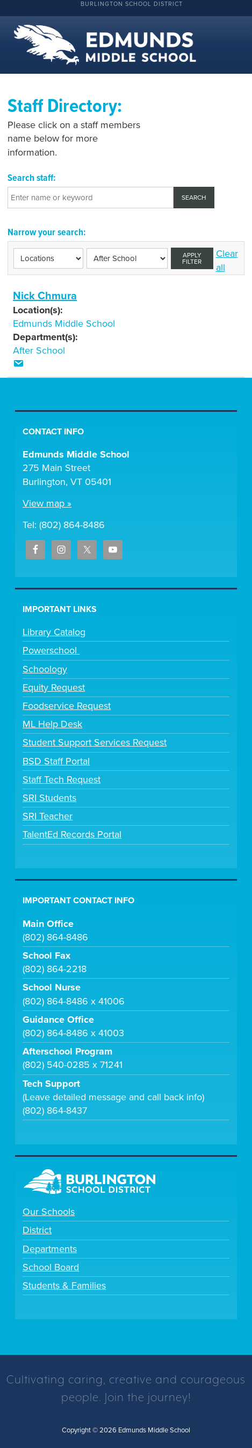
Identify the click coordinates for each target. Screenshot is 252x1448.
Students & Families (64, 1285)
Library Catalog (54, 632)
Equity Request (54, 687)
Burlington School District (132, 4)
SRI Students (49, 798)
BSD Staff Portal (56, 761)
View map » (47, 503)
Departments (50, 1249)
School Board (51, 1267)
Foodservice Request (67, 706)
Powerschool (51, 650)
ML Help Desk (52, 724)
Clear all (227, 260)
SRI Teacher (48, 816)
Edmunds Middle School (64, 323)
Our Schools (49, 1212)
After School (39, 350)
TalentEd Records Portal (72, 834)
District (37, 1230)
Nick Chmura (45, 296)
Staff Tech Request (61, 779)
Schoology (45, 669)
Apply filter (191, 258)
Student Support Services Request (95, 742)
